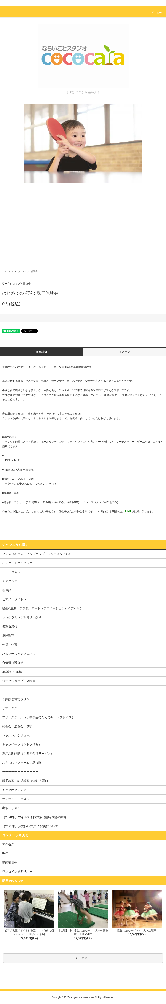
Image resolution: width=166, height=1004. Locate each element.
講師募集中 (9, 862)
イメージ (124, 351)
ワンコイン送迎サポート (18, 871)
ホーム (7, 271)
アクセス (8, 844)
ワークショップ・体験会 (26, 271)
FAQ (5, 853)
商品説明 (41, 351)
